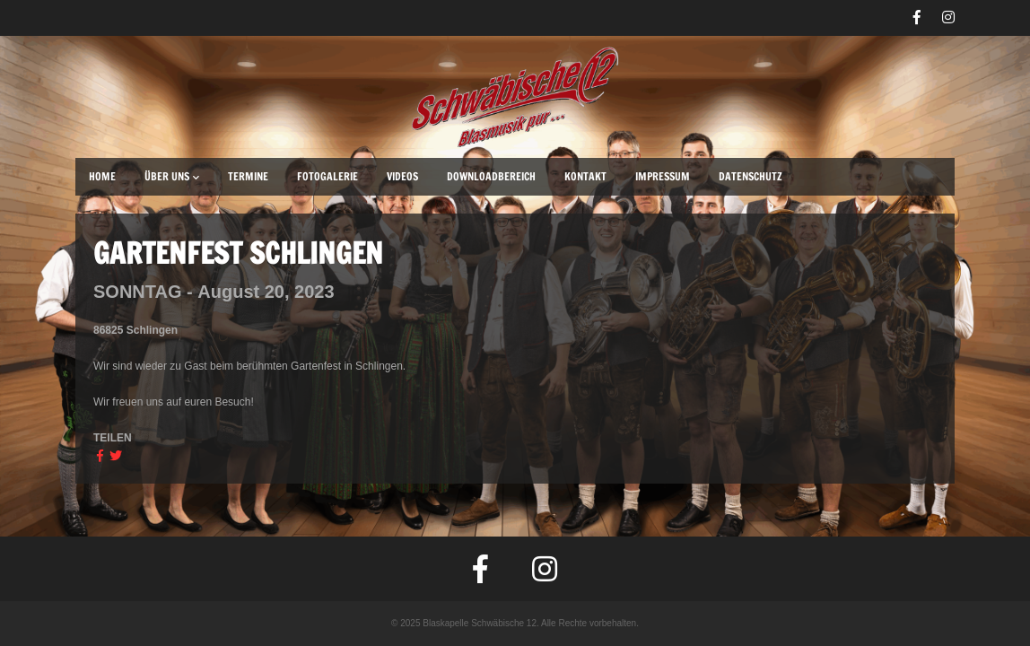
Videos (402, 176)
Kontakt (585, 176)
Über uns (171, 176)
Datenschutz (750, 176)
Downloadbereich (491, 176)
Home (102, 176)
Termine (248, 176)
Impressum (662, 176)
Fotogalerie (327, 176)
